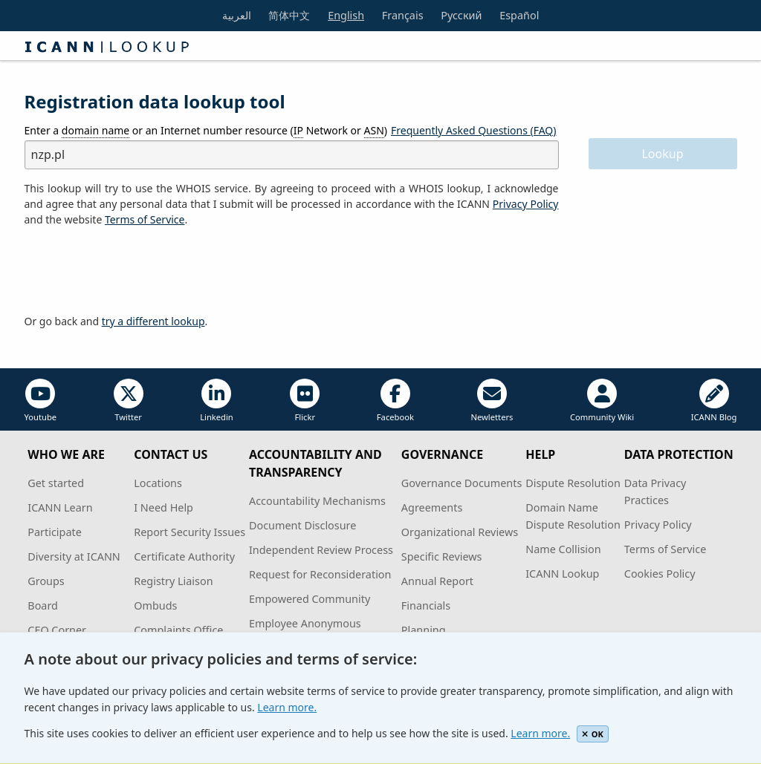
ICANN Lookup (562, 574)
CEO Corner (56, 630)
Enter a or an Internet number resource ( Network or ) (206, 130)
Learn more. (287, 707)
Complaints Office (178, 630)
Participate (54, 532)
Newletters (491, 400)
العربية (236, 15)
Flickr (305, 400)
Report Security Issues (189, 532)
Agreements (432, 507)
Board (42, 605)
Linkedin (216, 400)
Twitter (128, 400)
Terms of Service (665, 549)
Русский (461, 15)
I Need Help (163, 507)
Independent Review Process (321, 550)
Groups (45, 581)
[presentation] (137, 271)
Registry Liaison (173, 581)
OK (592, 733)
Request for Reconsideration (320, 574)
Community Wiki (602, 400)
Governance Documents (461, 483)
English (346, 15)
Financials (425, 605)
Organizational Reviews (459, 532)
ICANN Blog (714, 400)
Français (403, 15)
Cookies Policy (660, 574)
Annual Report (437, 581)
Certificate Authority (184, 556)
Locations (158, 483)
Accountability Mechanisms (317, 501)
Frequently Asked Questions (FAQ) (474, 130)
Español (519, 15)
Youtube (41, 400)
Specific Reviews (441, 556)
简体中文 (289, 15)
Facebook (395, 400)
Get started (55, 483)
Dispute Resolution (573, 483)
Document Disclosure (302, 525)
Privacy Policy (526, 204)
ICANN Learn (59, 507)
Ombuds (155, 605)
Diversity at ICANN (73, 556)
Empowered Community (309, 599)
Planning (423, 630)
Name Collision (562, 549)
